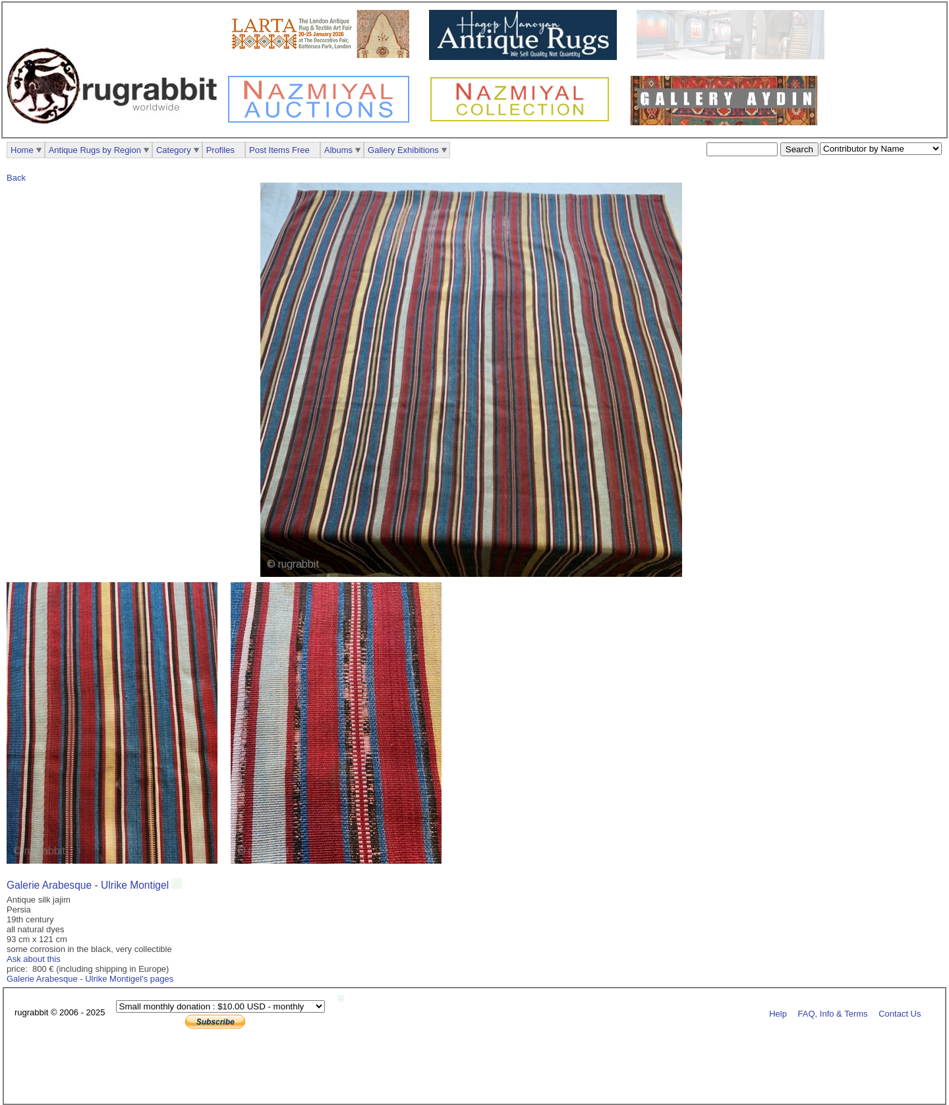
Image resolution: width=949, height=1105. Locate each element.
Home (22, 150)
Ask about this (34, 959)
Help (778, 1013)
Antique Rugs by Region (95, 150)
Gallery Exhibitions (403, 150)
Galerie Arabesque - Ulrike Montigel (88, 885)
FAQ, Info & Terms (833, 1013)
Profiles (220, 150)
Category (173, 150)
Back (16, 178)
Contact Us (899, 1013)
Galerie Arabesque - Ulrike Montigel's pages (90, 979)
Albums (338, 150)
